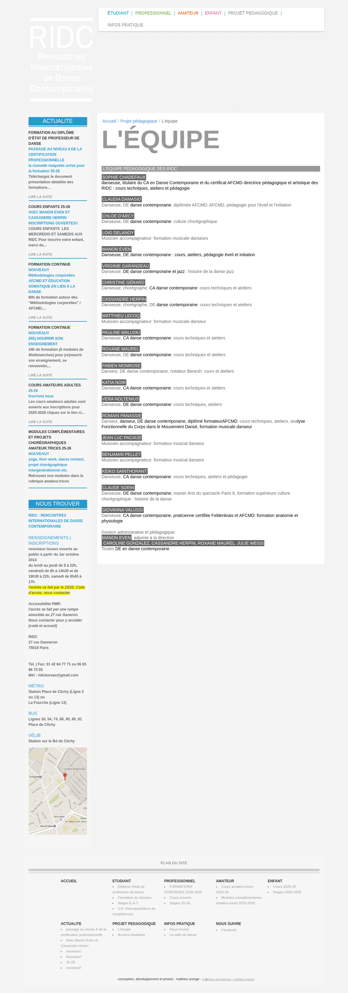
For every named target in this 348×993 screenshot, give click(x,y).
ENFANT (275, 881)
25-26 (70, 962)
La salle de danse (183, 935)
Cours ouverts (180, 897)
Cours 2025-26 (284, 886)
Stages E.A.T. (128, 903)
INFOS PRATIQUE (179, 924)
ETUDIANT (121, 881)
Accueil (109, 121)
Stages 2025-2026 (287, 892)
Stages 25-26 (180, 903)
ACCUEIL (69, 881)
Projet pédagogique (139, 121)
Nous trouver (179, 929)
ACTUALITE (71, 924)
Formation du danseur (135, 897)
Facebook (229, 930)
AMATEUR (225, 881)
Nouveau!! (74, 957)
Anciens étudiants (131, 935)
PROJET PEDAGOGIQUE (134, 924)
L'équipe (124, 929)
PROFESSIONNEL (179, 881)
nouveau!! (73, 951)
